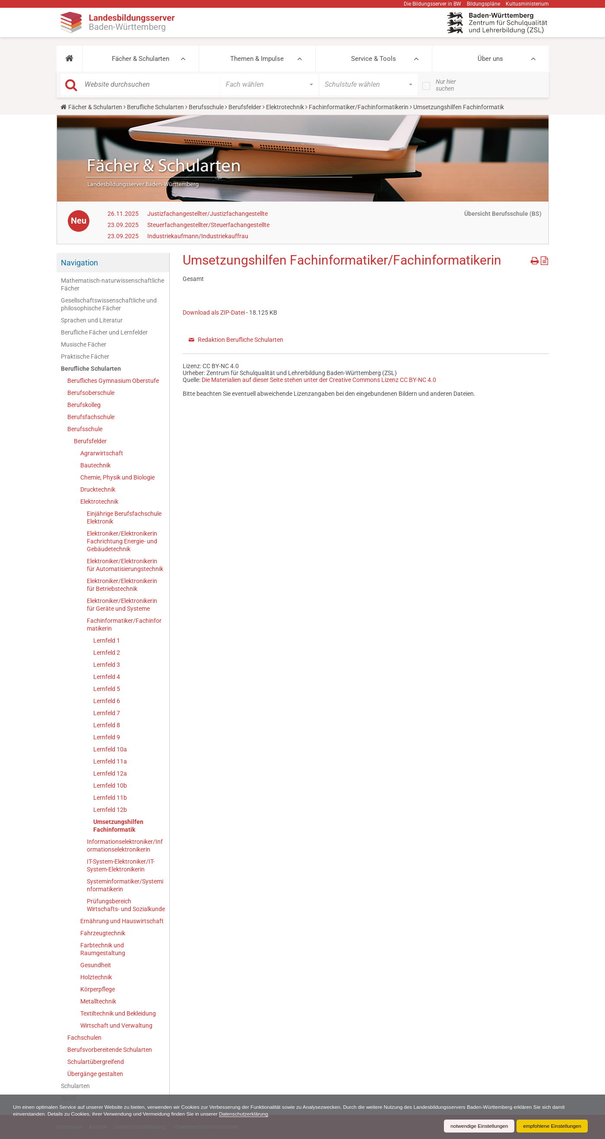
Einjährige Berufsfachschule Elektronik (124, 517)
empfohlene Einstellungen (551, 1126)
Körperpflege (97, 989)
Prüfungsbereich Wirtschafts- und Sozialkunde (126, 905)
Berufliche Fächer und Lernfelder (104, 332)
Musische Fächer (83, 344)
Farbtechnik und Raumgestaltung (102, 949)
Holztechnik (96, 977)
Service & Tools (373, 59)
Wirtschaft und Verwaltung (116, 1025)
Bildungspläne (483, 4)
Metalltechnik (98, 1001)
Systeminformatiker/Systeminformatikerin (125, 885)
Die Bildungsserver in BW (432, 4)
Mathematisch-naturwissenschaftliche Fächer (112, 284)
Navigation (79, 262)
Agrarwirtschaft (101, 453)
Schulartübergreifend (95, 1061)
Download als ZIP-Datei (214, 312)
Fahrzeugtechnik (102, 933)
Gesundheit (95, 965)
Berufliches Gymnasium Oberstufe (113, 380)
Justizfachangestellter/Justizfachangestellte (207, 213)
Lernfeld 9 (106, 737)
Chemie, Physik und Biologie (117, 477)
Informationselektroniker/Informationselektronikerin (125, 845)
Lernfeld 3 (106, 664)
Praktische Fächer (85, 356)
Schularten (75, 1085)
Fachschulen (84, 1037)
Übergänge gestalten (95, 1073)
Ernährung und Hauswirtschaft (122, 921)
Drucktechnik (97, 489)
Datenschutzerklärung (250, 1114)
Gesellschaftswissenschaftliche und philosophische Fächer (109, 304)
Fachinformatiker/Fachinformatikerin (359, 107)
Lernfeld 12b (110, 809)
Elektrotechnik (285, 107)
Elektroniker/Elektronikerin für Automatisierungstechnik (125, 565)
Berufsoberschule (90, 392)
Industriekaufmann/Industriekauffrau (197, 236)
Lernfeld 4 (106, 676)
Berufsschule (206, 107)
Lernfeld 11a (110, 761)
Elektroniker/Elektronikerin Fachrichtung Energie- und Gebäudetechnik (122, 541)
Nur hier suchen (446, 85)
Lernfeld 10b (110, 785)
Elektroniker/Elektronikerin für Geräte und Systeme (122, 604)
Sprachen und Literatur (92, 320)
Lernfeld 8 (106, 725)
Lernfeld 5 (106, 688)
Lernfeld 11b (110, 797)
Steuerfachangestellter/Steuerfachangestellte (208, 224)
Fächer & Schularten (140, 59)
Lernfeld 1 (106, 640)
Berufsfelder (244, 107)
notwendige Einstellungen (477, 1126)
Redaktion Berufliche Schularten (240, 339)
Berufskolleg (84, 404)
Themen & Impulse (257, 59)
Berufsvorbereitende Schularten (109, 1049)
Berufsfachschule (90, 416)
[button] (69, 58)
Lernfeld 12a (110, 773)
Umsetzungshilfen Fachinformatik (118, 825)
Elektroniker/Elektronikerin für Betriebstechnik (122, 584)
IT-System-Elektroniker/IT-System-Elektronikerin (121, 865)
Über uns (490, 59)
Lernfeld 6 (106, 700)
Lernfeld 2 (106, 652)
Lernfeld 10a (110, 749)
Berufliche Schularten (155, 107)
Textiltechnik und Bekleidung (118, 1013)
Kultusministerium (527, 4)
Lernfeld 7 (106, 713)
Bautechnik (95, 465)
